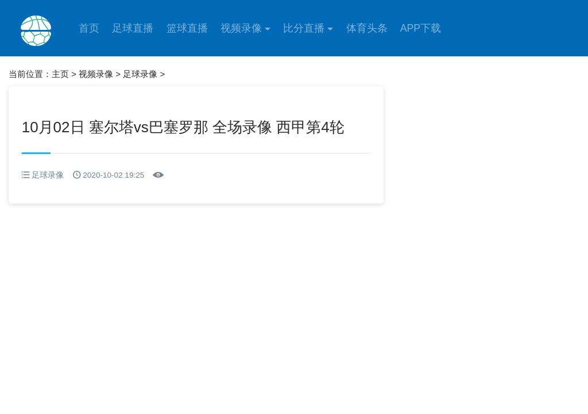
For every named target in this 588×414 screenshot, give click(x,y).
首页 (89, 28)
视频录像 (241, 28)
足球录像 (140, 74)
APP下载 (420, 28)
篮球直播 (187, 28)
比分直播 (303, 28)
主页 (60, 74)
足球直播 (132, 28)
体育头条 (367, 28)
